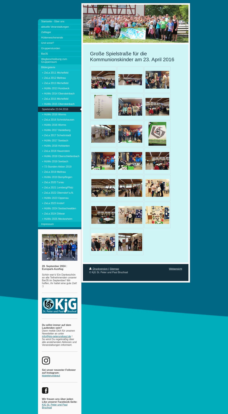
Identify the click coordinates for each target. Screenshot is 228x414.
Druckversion (98, 269)
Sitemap (114, 269)
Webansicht (175, 269)
